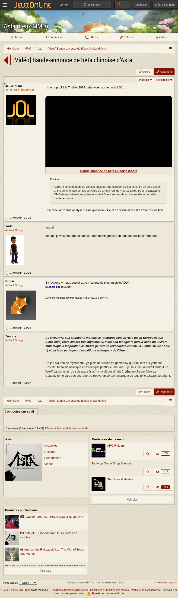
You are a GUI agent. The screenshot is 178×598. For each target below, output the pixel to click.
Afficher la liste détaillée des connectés (66, 428)
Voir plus (132, 499)
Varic (9, 226)
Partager (144, 79)
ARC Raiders (116, 445)
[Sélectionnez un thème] (28, 583)
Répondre (164, 71)
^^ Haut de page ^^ (166, 582)
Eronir (9, 281)
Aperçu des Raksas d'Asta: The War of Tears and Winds (52, 552)
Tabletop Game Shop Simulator (113, 463)
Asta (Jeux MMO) (26, 26)
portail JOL (117, 87)
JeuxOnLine (13, 86)
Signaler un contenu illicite (107, 593)
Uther (49, 87)
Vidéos (49, 464)
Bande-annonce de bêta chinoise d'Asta (108, 171)
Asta (8, 439)
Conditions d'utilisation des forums (109, 590)
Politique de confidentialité (146, 590)
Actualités (50, 445)
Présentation (52, 458)
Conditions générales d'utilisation (69, 590)
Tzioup (65, 286)
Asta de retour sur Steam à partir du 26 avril (51, 516)
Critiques (50, 452)
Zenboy (10, 336)
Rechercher (162, 79)
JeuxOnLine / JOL (13, 590)
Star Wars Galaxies (120, 479)
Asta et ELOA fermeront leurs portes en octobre (48, 535)
